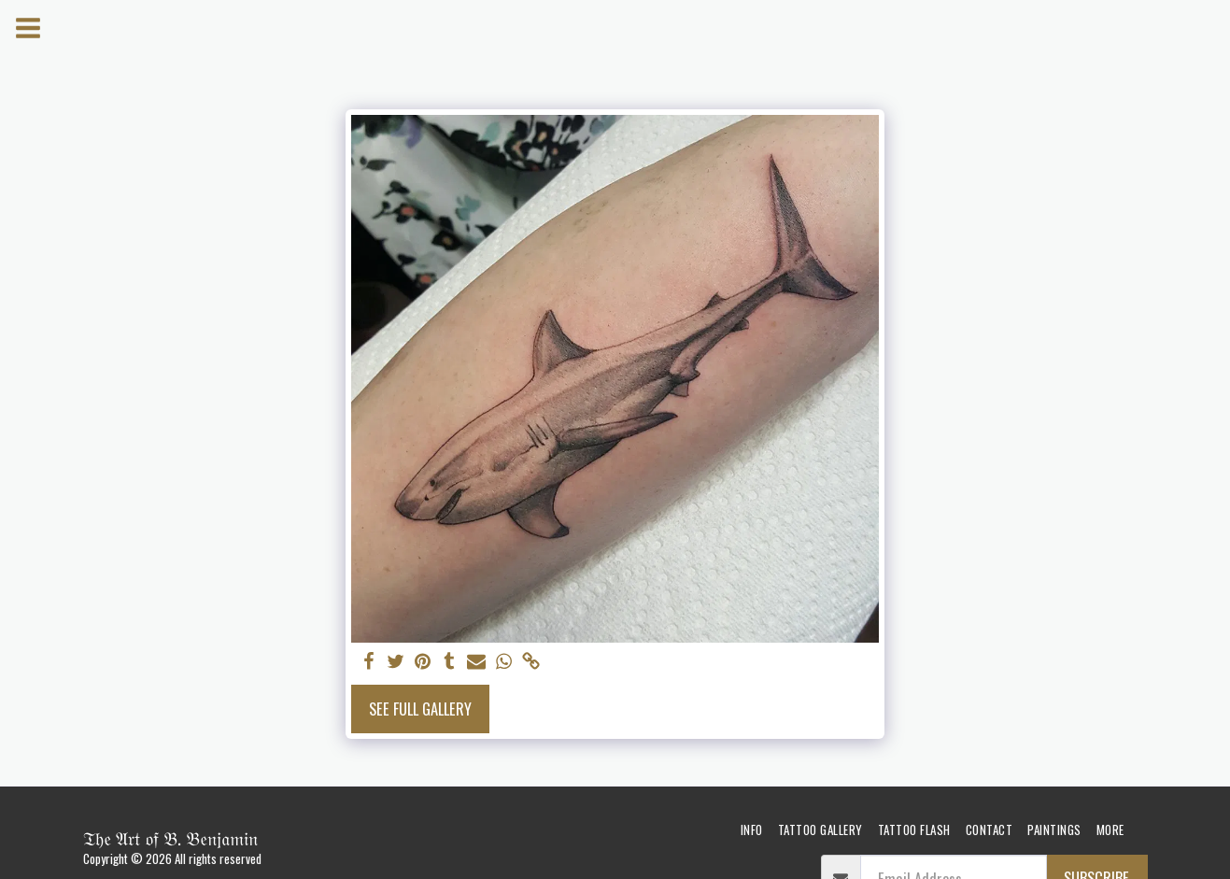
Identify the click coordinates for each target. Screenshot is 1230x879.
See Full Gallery (420, 708)
